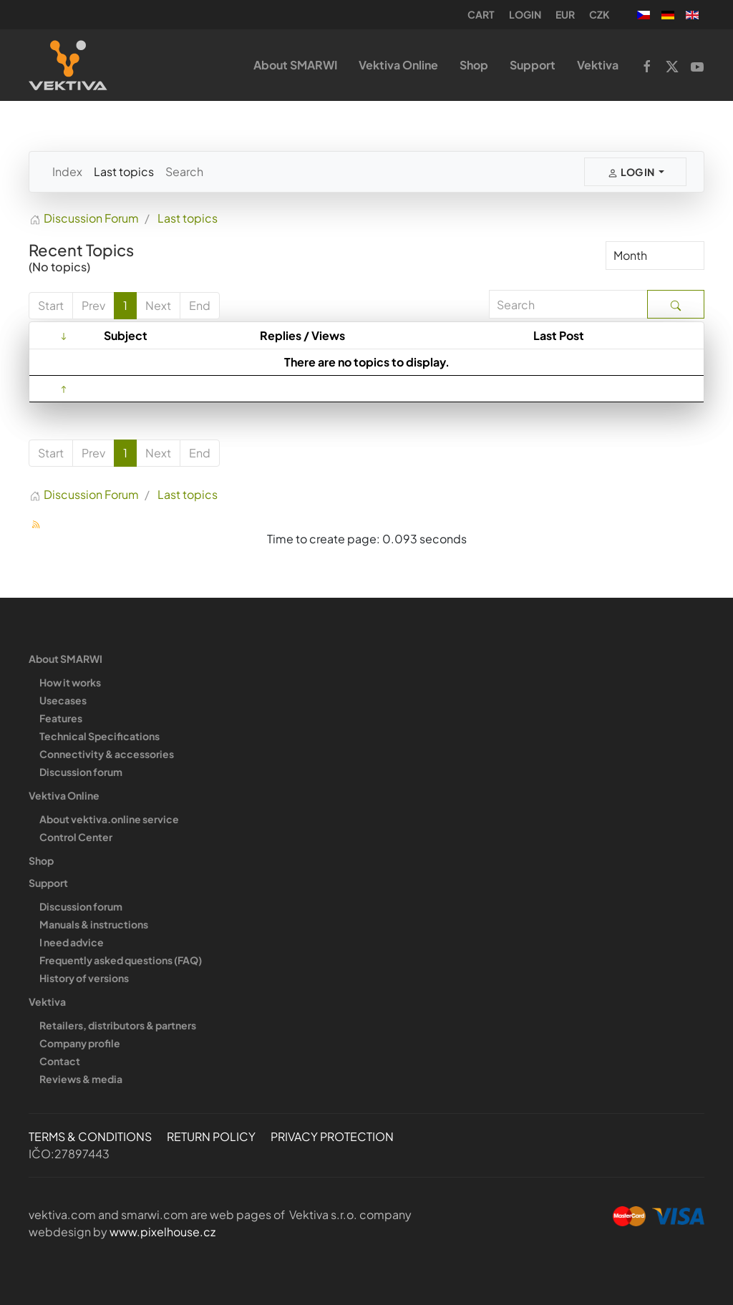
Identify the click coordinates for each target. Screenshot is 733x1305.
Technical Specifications (99, 735)
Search (184, 171)
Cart (481, 14)
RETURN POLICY (211, 1136)
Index (67, 171)
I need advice (71, 942)
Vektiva (47, 1001)
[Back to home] (68, 65)
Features (60, 718)
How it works (70, 682)
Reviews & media (80, 1078)
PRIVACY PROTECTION (332, 1136)
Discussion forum (80, 771)
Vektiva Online (64, 795)
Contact (59, 1060)
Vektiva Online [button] (398, 64)
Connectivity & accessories (106, 753)
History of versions (84, 977)
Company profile (79, 1043)
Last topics (124, 171)
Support (48, 882)
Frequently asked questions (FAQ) (120, 960)
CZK (599, 14)
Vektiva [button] (597, 64)
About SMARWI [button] (295, 64)
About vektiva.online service (109, 818)
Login (525, 14)
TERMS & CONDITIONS (90, 1136)
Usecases (63, 700)
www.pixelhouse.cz (162, 1231)
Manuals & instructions (93, 924)
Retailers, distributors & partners (117, 1025)
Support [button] (532, 64)
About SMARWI (65, 658)
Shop (474, 64)
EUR (565, 14)
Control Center (75, 836)
